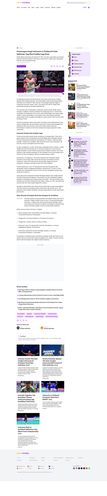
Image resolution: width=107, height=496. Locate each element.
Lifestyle (53, 7)
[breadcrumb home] (18, 48)
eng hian (29, 313)
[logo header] (23, 2)
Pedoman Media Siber (58, 457)
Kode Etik (56, 460)
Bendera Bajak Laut (78, 167)
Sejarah (59, 7)
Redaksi (43, 457)
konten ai (20, 316)
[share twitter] (57, 66)
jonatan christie (52, 313)
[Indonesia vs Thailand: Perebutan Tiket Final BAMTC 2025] (52, 386)
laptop (78, 93)
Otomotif (47, 7)
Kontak (18, 457)
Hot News (24, 7)
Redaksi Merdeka (25, 328)
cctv (75, 147)
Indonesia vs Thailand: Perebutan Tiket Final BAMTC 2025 (51, 397)
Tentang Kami (32, 457)
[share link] (60, 66)
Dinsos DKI (76, 157)
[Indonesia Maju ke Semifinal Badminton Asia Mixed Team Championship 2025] (28, 418)
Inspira (37, 7)
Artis (29, 7)
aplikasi (78, 103)
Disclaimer (19, 460)
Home (18, 7)
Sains (33, 7)
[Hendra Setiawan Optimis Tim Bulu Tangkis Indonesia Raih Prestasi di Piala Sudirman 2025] (52, 350)
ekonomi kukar (79, 122)
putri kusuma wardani (51, 316)
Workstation (80, 457)
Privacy (43, 460)
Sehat (42, 7)
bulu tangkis (21, 313)
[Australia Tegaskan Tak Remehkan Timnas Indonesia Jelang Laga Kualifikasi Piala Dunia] (28, 386)
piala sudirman (29, 316)
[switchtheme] (88, 7)
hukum (75, 174)
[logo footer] (23, 453)
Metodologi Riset (69, 457)
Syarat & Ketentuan (33, 460)
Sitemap (67, 460)
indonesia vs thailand (39, 313)
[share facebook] (54, 66)
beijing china (79, 112)
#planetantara (21, 66)
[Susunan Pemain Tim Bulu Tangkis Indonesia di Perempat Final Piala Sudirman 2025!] (28, 350)
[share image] (63, 66)
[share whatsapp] (51, 66)
